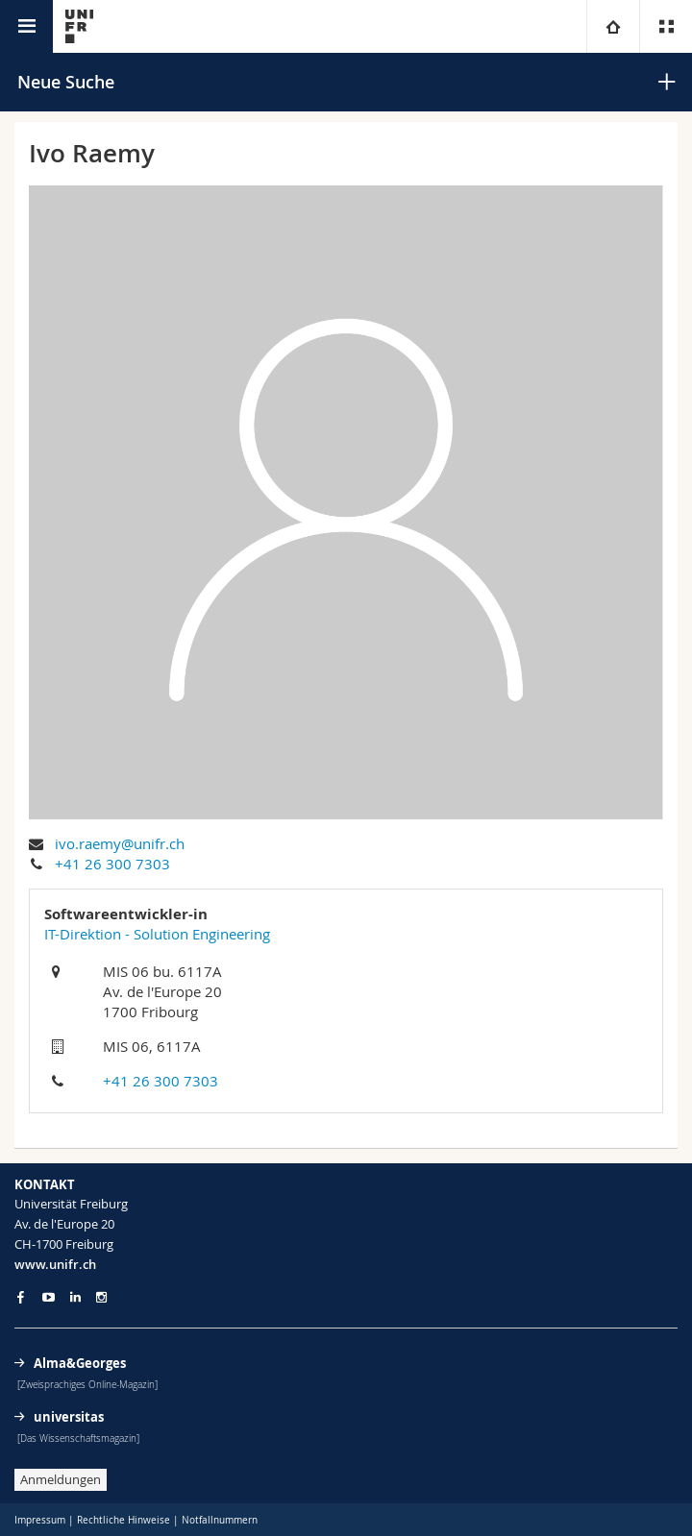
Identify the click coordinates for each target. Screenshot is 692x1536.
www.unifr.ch (55, 1264)
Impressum (39, 1520)
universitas (69, 1417)
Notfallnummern (220, 1520)
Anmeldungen (60, 1479)
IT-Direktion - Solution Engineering (157, 933)
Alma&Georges (80, 1363)
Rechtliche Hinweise (123, 1520)
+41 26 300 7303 (112, 863)
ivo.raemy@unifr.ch (120, 843)
